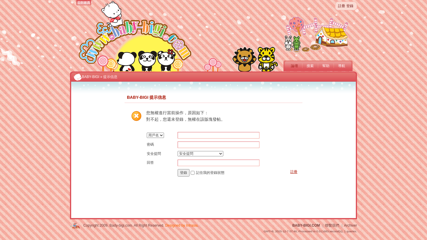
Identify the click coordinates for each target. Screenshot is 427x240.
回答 (150, 162)
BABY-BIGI (90, 77)
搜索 (310, 66)
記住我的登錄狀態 (210, 173)
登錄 (349, 6)
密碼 (150, 144)
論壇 (294, 66)
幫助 (325, 66)
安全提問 (154, 154)
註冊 (341, 6)
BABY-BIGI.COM (306, 225)
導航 (341, 66)
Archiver (350, 225)
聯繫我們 (332, 225)
